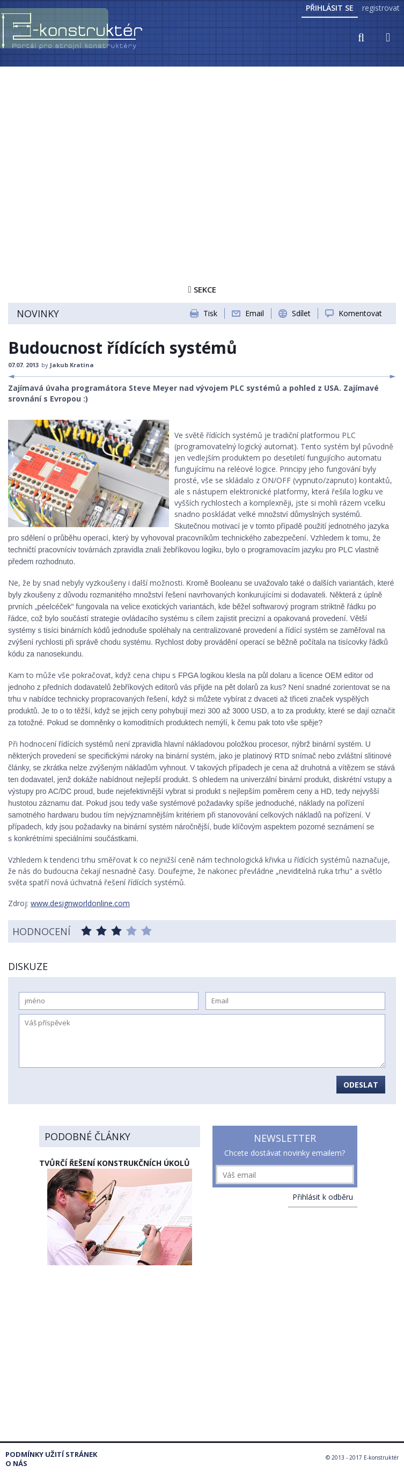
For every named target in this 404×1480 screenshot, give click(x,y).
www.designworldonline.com (80, 903)
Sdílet (301, 313)
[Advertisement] (202, 149)
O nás (16, 1463)
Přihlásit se (330, 8)
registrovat (381, 8)
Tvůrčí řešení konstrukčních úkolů (114, 1163)
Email (254, 313)
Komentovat (360, 313)
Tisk (210, 313)
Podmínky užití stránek (51, 1454)
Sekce (202, 289)
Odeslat (360, 1085)
